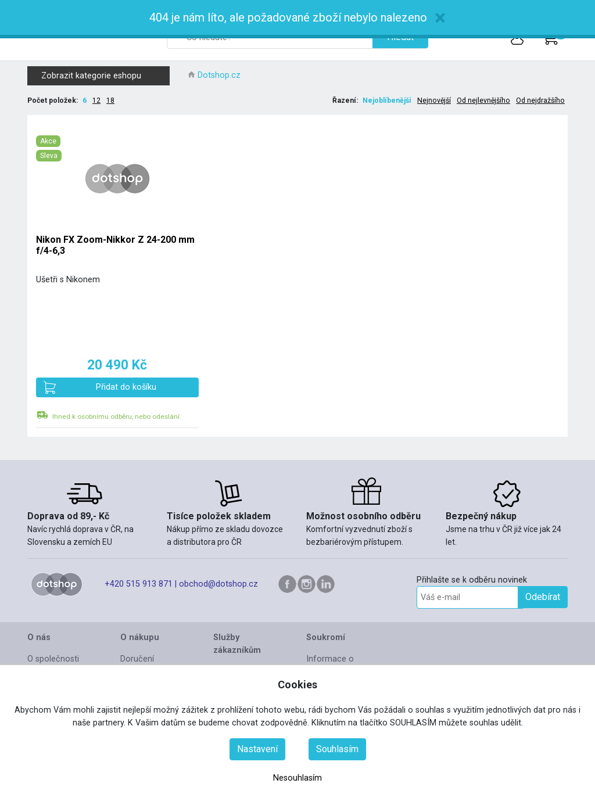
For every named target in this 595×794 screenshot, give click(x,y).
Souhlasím (337, 749)
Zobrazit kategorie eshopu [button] (103, 76)
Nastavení (257, 749)
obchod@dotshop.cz (218, 584)
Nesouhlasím (297, 778)
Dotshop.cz (219, 75)
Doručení (137, 659)
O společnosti (53, 659)
